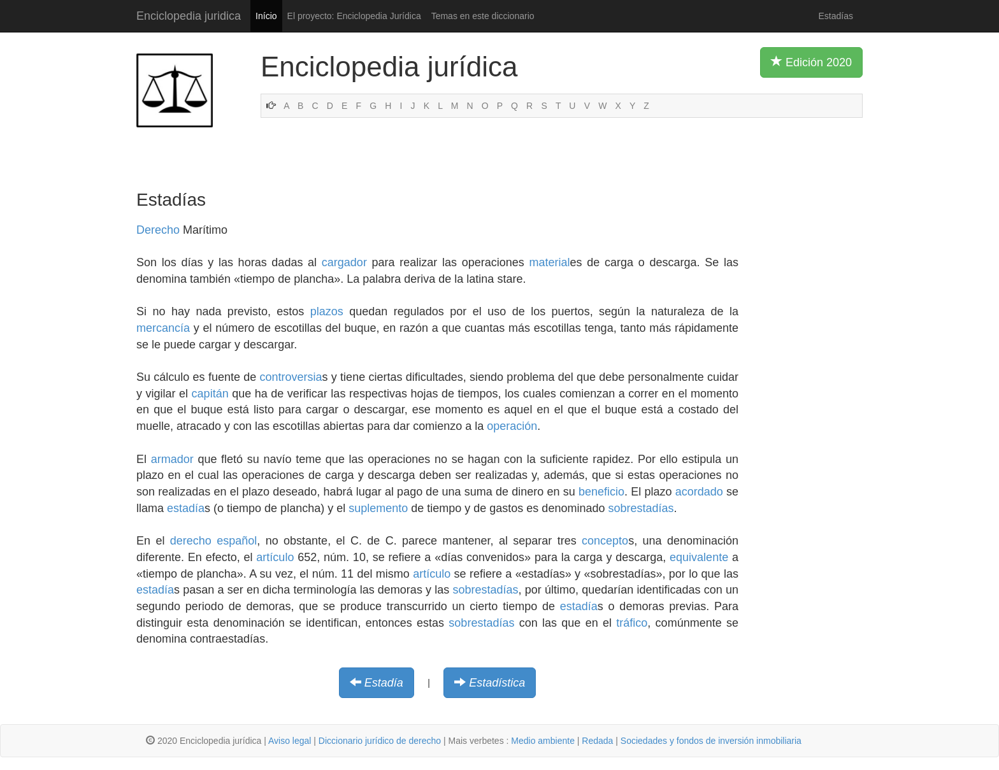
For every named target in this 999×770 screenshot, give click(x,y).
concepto (605, 540)
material (549, 262)
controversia (291, 377)
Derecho (158, 230)
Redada (597, 741)
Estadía (383, 682)
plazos (326, 311)
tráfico (631, 623)
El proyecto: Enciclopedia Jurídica (354, 16)
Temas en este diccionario (483, 16)
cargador (344, 262)
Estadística (497, 682)
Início (266, 16)
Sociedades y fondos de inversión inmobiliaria (711, 741)
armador (172, 459)
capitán (210, 393)
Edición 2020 (811, 62)
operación (512, 426)
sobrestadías (640, 508)
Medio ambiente (543, 741)
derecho (191, 540)
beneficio (601, 491)
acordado (699, 491)
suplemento (378, 508)
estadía (186, 508)
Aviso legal (289, 741)
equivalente (699, 557)
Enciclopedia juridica (188, 16)
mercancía (163, 328)
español (237, 540)
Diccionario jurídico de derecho (380, 741)
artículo (275, 557)
